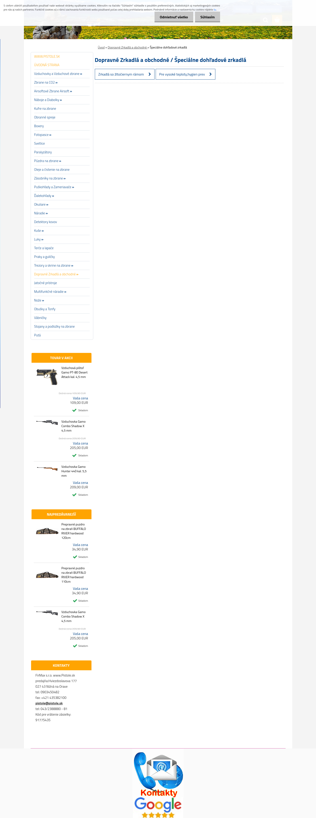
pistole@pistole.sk (49, 703)
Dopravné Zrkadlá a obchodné (128, 47)
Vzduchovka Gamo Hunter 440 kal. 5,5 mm (74, 471)
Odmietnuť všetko (173, 17)
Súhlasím (207, 17)
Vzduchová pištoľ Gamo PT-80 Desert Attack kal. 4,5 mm (74, 372)
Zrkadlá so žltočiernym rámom (121, 74)
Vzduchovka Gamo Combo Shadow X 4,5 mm (73, 426)
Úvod (101, 47)
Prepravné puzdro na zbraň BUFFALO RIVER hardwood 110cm (73, 575)
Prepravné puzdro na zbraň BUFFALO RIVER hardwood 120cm (73, 531)
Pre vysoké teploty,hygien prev (182, 74)
